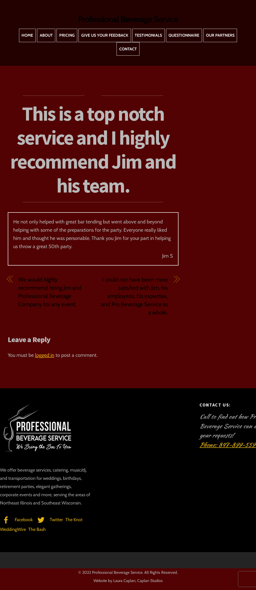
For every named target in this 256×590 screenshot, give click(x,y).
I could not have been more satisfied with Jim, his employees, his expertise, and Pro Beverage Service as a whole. (134, 296)
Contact (128, 49)
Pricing (67, 35)
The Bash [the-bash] (37, 529)
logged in (44, 355)
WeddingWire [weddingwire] (13, 529)
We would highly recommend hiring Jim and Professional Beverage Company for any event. (50, 292)
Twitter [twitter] (49, 519)
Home (27, 35)
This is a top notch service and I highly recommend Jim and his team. (93, 149)
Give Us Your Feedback (104, 35)
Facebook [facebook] (16, 519)
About (46, 35)
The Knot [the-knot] (73, 519)
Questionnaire (183, 35)
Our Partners (220, 35)
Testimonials (148, 35)
